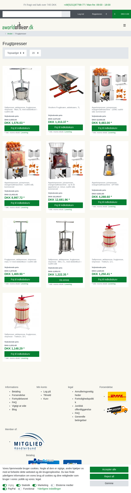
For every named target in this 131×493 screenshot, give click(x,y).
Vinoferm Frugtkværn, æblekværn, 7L (64, 107)
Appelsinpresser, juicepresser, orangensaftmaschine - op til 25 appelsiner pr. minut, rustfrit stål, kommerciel (61, 186)
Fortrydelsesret (20, 398)
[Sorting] (16, 53)
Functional (28, 488)
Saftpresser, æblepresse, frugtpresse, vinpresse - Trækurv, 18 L (20, 335)
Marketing (43, 485)
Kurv (45, 398)
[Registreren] (95, 14)
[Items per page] (35, 53)
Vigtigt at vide (19, 406)
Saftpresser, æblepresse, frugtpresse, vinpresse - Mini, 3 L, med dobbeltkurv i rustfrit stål (64, 261)
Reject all (109, 476)
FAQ (14, 402)
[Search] (66, 14)
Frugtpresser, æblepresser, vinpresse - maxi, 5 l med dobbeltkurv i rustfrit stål (20, 260)
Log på (47, 391)
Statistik (26, 485)
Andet (9, 34)
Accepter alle (109, 469)
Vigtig (11, 485)
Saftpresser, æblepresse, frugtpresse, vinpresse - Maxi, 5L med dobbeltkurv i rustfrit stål (20, 109)
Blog (14, 409)
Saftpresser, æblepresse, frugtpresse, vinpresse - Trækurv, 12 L (108, 260)
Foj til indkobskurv (24, 128)
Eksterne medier (64, 485)
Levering (24, 133)
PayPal (12, 488)
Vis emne (69, 280)
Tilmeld (47, 395)
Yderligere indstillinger (49, 488)
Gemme (109, 483)
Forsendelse (18, 395)
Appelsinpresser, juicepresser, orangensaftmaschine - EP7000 (105, 184)
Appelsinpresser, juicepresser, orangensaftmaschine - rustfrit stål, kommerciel (19, 185)
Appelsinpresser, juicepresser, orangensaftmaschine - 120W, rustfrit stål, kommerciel (107, 109)
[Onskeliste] (108, 14)
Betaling (16, 391)
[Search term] (32, 14)
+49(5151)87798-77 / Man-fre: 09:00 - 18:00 (85, 4)
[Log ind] (79, 14)
